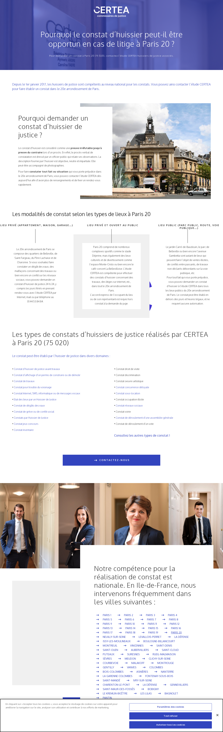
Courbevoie (110, 663)
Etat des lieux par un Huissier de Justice (35, 399)
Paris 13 (108, 628)
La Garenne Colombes (117, 676)
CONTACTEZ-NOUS (111, 460)
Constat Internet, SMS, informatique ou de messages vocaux (47, 393)
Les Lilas (146, 693)
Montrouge (165, 663)
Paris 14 (130, 628)
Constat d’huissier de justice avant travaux (37, 368)
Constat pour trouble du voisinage (33, 387)
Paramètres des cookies (170, 706)
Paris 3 (150, 615)
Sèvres (107, 658)
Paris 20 (176, 632)
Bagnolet (171, 693)
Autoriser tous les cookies (170, 724)
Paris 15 (153, 628)
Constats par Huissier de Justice (31, 417)
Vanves (131, 667)
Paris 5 (107, 619)
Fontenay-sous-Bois (159, 676)
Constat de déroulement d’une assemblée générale (144, 417)
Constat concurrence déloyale (132, 387)
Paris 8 (173, 619)
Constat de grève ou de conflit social (34, 411)
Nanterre (167, 671)
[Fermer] (217, 715)
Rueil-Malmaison (164, 654)
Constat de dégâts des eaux (29, 405)
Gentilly (108, 667)
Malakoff (137, 663)
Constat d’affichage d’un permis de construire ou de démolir (47, 375)
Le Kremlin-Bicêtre (115, 693)
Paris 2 (128, 615)
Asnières (142, 671)
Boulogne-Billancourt (159, 641)
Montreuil (110, 645)
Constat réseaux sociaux (129, 405)
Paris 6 (129, 619)
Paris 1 (107, 615)
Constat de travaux (24, 381)
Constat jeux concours (26, 423)
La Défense (181, 637)
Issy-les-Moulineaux (116, 641)
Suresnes (133, 654)
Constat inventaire (24, 429)
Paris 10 (130, 623)
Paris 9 (107, 623)
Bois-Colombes (113, 671)
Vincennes (137, 645)
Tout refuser (171, 715)
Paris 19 (153, 632)
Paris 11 (152, 623)
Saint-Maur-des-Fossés (119, 689)
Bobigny (153, 689)
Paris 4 (172, 615)
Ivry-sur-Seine (142, 680)
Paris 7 (151, 619)
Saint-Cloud (170, 650)
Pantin (107, 697)
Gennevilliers (179, 684)
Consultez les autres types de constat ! (142, 435)
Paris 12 (174, 623)
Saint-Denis (164, 645)
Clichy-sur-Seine (160, 658)
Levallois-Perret (150, 637)
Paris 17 (108, 632)
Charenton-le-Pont (116, 684)
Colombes (156, 667)
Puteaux (108, 654)
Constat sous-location (128, 393)
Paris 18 (130, 632)
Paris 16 (176, 628)
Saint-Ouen (110, 650)
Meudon (130, 658)
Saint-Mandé (111, 680)
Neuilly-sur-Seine (114, 637)
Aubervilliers (140, 650)
